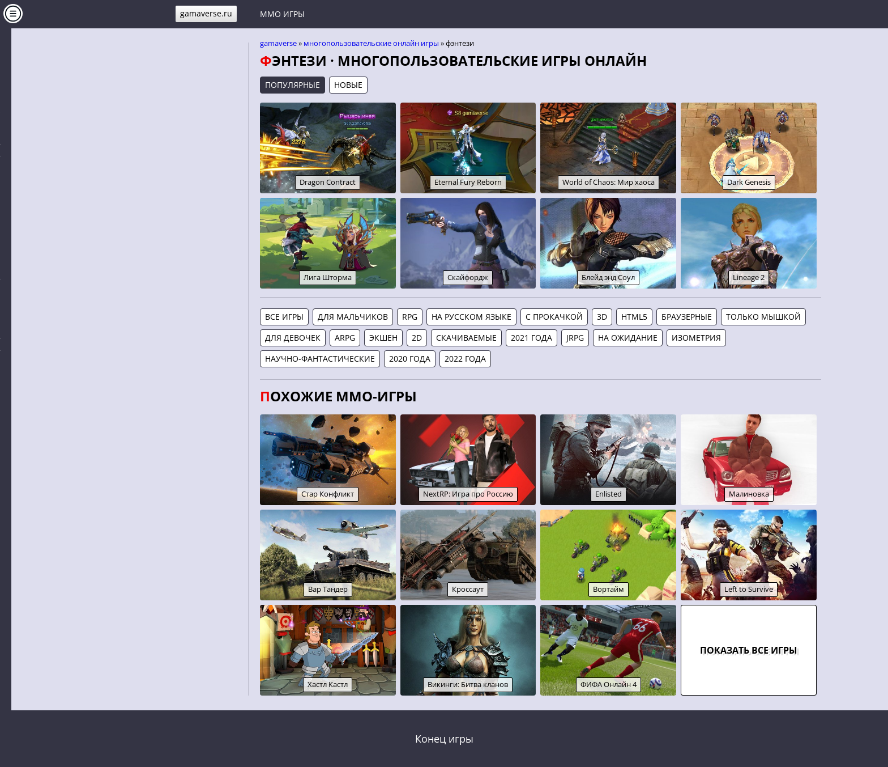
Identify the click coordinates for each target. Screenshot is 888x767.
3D (602, 316)
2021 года (531, 337)
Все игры (284, 316)
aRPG (345, 337)
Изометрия (696, 337)
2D (417, 337)
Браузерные (686, 316)
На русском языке (471, 316)
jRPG (575, 337)
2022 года (465, 358)
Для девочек (293, 337)
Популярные (292, 84)
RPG (409, 316)
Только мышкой (763, 316)
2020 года (409, 358)
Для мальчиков (353, 316)
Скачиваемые (466, 337)
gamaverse (278, 43)
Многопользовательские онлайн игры (371, 43)
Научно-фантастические (320, 358)
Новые (348, 84)
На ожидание (628, 337)
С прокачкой (554, 316)
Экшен (383, 337)
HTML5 (634, 316)
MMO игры (282, 14)
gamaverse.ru (206, 13)
